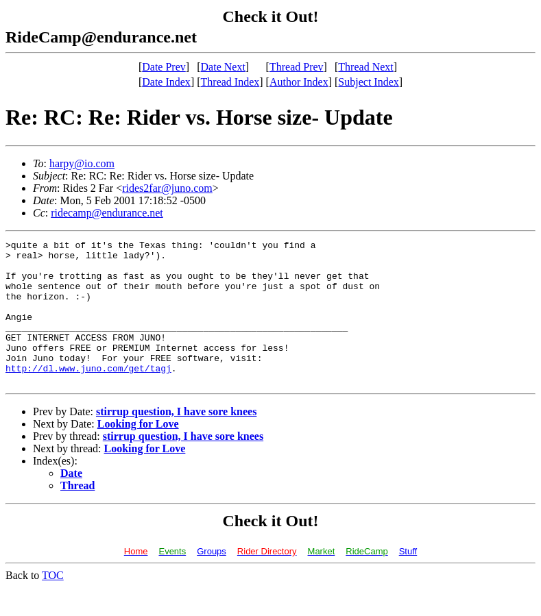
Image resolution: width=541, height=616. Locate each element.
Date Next (223, 67)
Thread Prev (296, 67)
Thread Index (230, 82)
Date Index (166, 82)
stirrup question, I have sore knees (176, 440)
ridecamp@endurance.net (107, 213)
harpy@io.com (82, 163)
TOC (53, 604)
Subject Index (368, 82)
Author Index (298, 82)
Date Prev (164, 67)
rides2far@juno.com (167, 188)
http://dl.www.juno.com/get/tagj (88, 395)
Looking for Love (138, 452)
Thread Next (365, 67)
